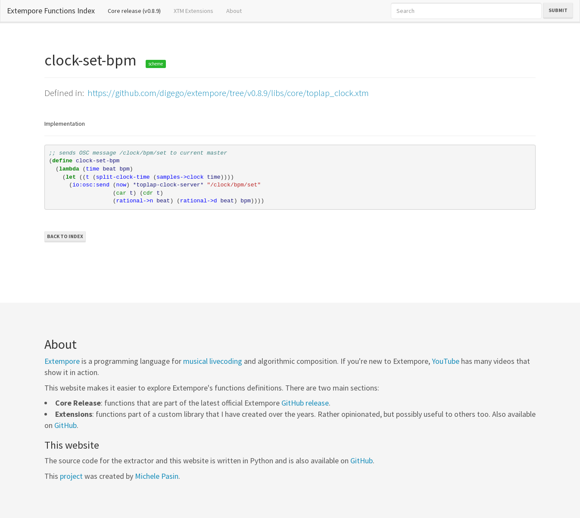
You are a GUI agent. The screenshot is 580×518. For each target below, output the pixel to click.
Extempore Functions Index (51, 11)
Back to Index (65, 236)
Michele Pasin (156, 476)
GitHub (65, 425)
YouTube (445, 361)
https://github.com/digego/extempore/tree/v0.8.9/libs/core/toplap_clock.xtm (228, 93)
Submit (558, 10)
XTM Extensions (193, 11)
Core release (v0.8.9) (137, 10)
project (71, 476)
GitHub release (305, 403)
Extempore (62, 361)
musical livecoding (212, 361)
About (234, 11)
